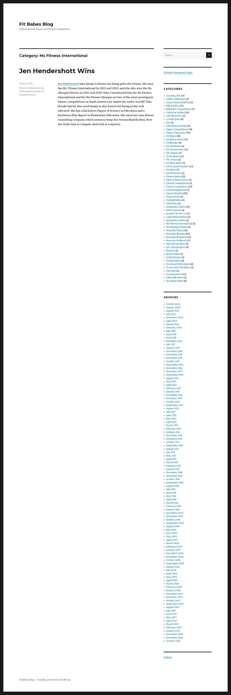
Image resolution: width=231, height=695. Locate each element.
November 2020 (174, 317)
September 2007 (175, 604)
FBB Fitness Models (176, 126)
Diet (168, 122)
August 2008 (173, 567)
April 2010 (171, 499)
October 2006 (173, 641)
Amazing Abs (173, 95)
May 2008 (171, 577)
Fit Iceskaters (173, 156)
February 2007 (174, 627)
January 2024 (173, 307)
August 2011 (172, 449)
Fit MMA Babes (174, 163)
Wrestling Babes (175, 281)
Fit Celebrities (173, 146)
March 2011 (172, 462)
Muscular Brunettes (176, 237)
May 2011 (171, 455)
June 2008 (171, 573)
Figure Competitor (176, 132)
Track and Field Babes (178, 264)
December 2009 (174, 513)
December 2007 (174, 593)
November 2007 (174, 597)
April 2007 (171, 620)
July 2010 (170, 489)
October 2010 (173, 479)
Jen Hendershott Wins (57, 71)
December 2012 (174, 395)
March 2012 (172, 425)
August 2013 (172, 378)
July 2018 (170, 331)
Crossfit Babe (173, 119)
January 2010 (173, 509)
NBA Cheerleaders (175, 244)
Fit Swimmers (173, 173)
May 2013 (171, 381)
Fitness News (173, 196)
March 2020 (172, 324)
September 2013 (174, 374)
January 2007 (173, 631)
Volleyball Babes (174, 277)
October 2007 (173, 600)
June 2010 (171, 492)
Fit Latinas (172, 159)
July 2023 (171, 314)
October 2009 (173, 519)
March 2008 (172, 583)
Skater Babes (173, 254)
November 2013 (174, 371)
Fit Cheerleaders (175, 149)
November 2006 (174, 637)
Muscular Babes (174, 230)
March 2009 (172, 543)
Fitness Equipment (176, 190)
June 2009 (171, 533)
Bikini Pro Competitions (178, 109)
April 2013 (171, 385)
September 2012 (174, 405)
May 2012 (171, 418)
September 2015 (174, 364)
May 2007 (171, 617)
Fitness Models (174, 193)
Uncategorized (174, 274)
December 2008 (174, 553)
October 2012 (173, 401)
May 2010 (171, 496)
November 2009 (174, 516)
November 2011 (174, 439)
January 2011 (173, 469)
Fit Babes (171, 136)
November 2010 (174, 476)
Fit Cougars (172, 153)
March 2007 (172, 624)
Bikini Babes (172, 105)
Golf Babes (172, 203)
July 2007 (171, 610)
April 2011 (171, 459)
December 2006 (174, 634)
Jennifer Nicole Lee (176, 213)
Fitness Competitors (29, 88)
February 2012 (173, 428)
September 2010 (174, 482)
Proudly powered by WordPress (54, 679)
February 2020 (174, 327)
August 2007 (172, 607)
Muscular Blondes (175, 233)
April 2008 (171, 580)
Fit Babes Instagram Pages (178, 72)
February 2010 (173, 506)
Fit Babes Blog (36, 24)
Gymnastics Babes (176, 207)
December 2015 (174, 358)
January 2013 (173, 391)
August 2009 (173, 526)
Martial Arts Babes (176, 220)
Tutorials (171, 271)
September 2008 (175, 563)
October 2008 (173, 560)
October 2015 (173, 361)
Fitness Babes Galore (177, 180)
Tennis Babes (173, 260)
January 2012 (173, 432)
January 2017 (173, 348)
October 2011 (173, 442)
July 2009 (171, 529)
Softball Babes (173, 257)
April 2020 (171, 321)
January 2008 (173, 590)
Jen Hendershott (68, 83)
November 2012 (174, 398)
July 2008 (171, 570)
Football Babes (174, 200)
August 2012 (172, 408)
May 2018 (171, 337)
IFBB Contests (173, 210)
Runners (170, 250)
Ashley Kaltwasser (176, 99)
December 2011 (174, 435)
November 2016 (174, 354)
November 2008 (174, 556)
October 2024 (173, 304)
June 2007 (171, 614)
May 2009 (171, 536)
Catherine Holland (176, 112)
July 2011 (170, 452)
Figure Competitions (177, 129)
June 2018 (171, 334)
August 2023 (172, 310)
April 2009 (171, 540)
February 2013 (173, 388)
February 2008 (174, 587)
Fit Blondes (172, 143)
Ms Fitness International (179, 223)
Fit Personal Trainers (177, 166)
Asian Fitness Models (177, 102)
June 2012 (171, 415)
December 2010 (174, 472)
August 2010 (172, 486)
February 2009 (174, 546)
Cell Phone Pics (174, 116)
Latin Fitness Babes (176, 217)
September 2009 (175, 523)
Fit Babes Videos (175, 139)
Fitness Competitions (177, 183)
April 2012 (171, 422)
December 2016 (174, 351)
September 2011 (174, 445)
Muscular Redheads (176, 240)
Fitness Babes (173, 176)
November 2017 (174, 341)
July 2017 (170, 344)
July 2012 (170, 412)
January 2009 (173, 550)
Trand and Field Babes (178, 267)
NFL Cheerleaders (175, 247)
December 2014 (174, 368)
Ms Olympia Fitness (176, 227)
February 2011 (173, 465)
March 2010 (172, 503)
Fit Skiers (171, 169)
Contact (168, 657)
